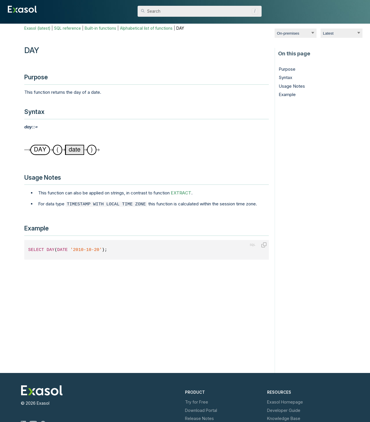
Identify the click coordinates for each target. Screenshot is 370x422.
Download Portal (201, 410)
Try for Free (196, 402)
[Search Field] (200, 11)
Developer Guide (283, 410)
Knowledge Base (283, 418)
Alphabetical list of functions (146, 28)
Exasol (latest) (37, 28)
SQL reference (67, 28)
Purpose (287, 69)
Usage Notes (292, 86)
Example (287, 94)
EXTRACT (181, 193)
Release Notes (199, 418)
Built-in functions (100, 28)
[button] (253, 11)
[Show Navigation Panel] (359, 9)
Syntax (285, 77)
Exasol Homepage (285, 402)
